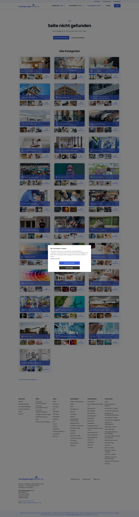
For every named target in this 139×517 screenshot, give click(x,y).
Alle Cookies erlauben (59, 265)
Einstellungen (80, 265)
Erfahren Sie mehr (55, 260)
